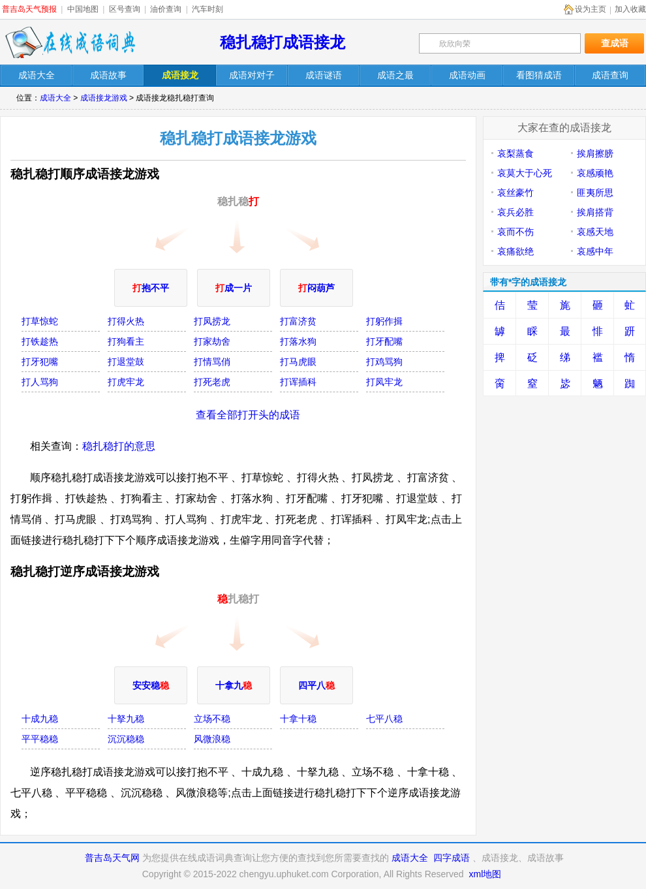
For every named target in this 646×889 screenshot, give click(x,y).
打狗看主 (126, 341)
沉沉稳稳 (126, 739)
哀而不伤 (515, 231)
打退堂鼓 (126, 361)
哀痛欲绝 (515, 251)
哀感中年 (595, 251)
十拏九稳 (126, 718)
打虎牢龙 (126, 382)
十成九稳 (40, 718)
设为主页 (590, 9)
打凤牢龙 (384, 382)
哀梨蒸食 (515, 153)
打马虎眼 (298, 361)
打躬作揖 (384, 321)
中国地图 (83, 9)
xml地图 (485, 874)
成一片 (233, 288)
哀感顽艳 (595, 173)
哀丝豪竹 (515, 192)
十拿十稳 (298, 718)
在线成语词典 (69, 42)
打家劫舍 (212, 341)
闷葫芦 (316, 288)
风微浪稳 (212, 739)
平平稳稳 (40, 739)
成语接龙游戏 (103, 97)
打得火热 (126, 321)
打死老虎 (212, 382)
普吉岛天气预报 (29, 9)
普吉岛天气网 (112, 857)
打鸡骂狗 (384, 361)
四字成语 (451, 857)
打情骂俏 (212, 361)
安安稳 (150, 685)
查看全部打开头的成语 (248, 414)
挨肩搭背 (595, 212)
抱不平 (150, 288)
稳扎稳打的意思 (118, 446)
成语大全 (55, 97)
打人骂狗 (40, 382)
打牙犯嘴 (40, 361)
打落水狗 (298, 341)
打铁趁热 (40, 341)
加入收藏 (630, 9)
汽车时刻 (207, 9)
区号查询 (124, 9)
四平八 (316, 685)
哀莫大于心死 (524, 173)
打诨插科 (298, 382)
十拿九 (233, 685)
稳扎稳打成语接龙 (282, 42)
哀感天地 (595, 231)
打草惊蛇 (40, 321)
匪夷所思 (595, 192)
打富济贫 (298, 321)
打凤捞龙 (212, 321)
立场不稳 (212, 718)
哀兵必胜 (515, 212)
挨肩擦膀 (595, 153)
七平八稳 (384, 718)
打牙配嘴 (384, 341)
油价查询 (165, 9)
